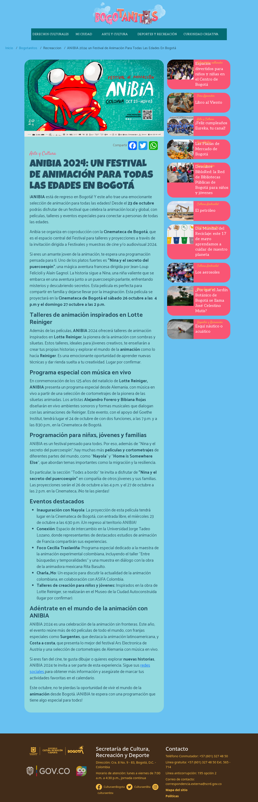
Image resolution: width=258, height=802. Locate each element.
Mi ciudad (84, 34)
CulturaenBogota (114, 787)
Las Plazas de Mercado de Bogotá (207, 149)
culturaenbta (105, 793)
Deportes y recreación (157, 34)
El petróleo (205, 210)
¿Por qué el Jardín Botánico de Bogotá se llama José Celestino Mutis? (211, 300)
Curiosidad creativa (201, 34)
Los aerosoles (207, 272)
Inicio (9, 48)
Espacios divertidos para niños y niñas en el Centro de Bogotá (210, 74)
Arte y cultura (115, 34)
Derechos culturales (50, 34)
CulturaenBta (142, 787)
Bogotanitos (28, 48)
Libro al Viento (208, 102)
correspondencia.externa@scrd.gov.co (194, 784)
